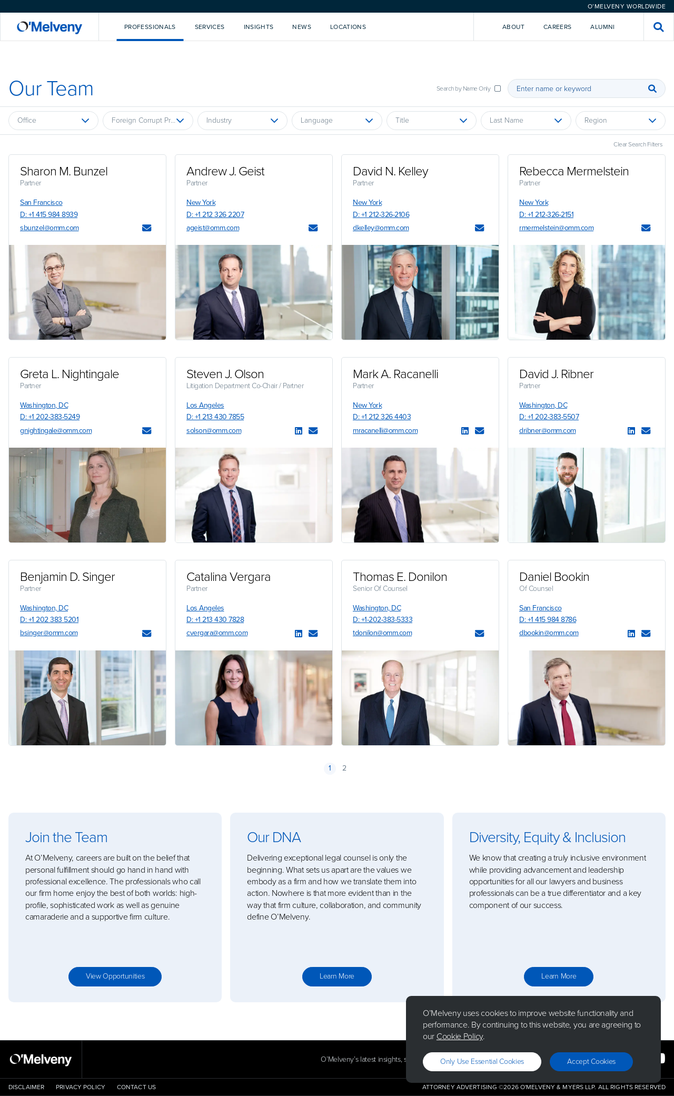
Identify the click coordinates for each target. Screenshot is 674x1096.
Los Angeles (205, 405)
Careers (557, 27)
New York (200, 202)
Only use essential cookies (482, 1061)
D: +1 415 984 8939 (48, 214)
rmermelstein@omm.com (556, 227)
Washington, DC (44, 405)
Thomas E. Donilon (400, 576)
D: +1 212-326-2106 (381, 214)
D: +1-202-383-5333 (382, 619)
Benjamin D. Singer (67, 576)
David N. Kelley (390, 171)
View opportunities (115, 976)
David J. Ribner (556, 373)
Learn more (337, 976)
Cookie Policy (460, 1036)
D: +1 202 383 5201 (49, 619)
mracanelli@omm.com (385, 430)
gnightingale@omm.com (56, 430)
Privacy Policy (80, 1087)
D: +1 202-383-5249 (50, 416)
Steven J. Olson (225, 373)
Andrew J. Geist (225, 171)
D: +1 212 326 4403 (382, 416)
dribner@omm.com (547, 430)
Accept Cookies (591, 1061)
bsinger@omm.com (49, 632)
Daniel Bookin (554, 576)
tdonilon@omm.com (382, 632)
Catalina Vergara (228, 576)
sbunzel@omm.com (49, 227)
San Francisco (41, 202)
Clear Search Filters (637, 144)
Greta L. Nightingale (69, 373)
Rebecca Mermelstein (574, 171)
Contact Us (136, 1087)
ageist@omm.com (212, 227)
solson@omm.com (213, 430)
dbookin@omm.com (549, 632)
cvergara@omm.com (216, 632)
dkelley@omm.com (381, 227)
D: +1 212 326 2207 (215, 214)
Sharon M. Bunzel (63, 171)
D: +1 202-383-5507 (549, 416)
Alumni (602, 27)
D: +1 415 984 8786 (547, 619)
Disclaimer (26, 1087)
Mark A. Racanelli (395, 373)
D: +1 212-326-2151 (546, 214)
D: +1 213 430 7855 (215, 416)
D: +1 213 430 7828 (215, 619)
